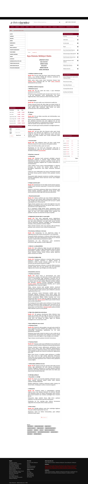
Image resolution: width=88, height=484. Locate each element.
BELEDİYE (22, 26)
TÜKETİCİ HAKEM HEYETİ (14, 49)
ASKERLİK (17, 26)
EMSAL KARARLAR (38, 26)
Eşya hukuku (30, 426)
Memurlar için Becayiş (13, 473)
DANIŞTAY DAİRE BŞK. (14, 54)
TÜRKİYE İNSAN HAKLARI (14, 63)
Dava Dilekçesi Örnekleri (14, 466)
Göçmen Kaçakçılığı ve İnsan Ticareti (16, 471)
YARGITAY (31, 26)
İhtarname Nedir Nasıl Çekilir (15, 472)
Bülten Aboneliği (30, 475)
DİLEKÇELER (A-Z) (62, 26)
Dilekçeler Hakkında (13, 478)
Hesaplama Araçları (13, 462)
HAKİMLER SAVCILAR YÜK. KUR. (15, 61)
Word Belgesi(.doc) (44, 417)
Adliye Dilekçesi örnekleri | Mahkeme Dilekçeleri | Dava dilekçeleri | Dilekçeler (60, 462)
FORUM (49, 26)
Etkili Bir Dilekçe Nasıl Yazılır (15, 468)
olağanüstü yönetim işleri (50, 428)
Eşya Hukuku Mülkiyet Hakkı (19, 30)
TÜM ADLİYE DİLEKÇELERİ (14, 67)
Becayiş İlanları (30, 473)
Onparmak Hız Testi (31, 467)
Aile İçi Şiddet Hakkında (14, 465)
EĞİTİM (27, 26)
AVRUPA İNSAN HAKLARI (14, 65)
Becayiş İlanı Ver (30, 474)
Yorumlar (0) (34, 52)
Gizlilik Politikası (12, 469)
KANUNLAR (55, 26)
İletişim (28, 470)
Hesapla (12, 135)
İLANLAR (45, 26)
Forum (28, 463)
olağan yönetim (40, 428)
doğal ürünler (47, 426)
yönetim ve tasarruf (31, 428)
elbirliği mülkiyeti (37, 433)
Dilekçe (29, 52)
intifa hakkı (30, 433)
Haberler (29, 465)
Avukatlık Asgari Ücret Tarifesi (15, 463)
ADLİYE (12, 26)
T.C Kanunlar (11, 474)
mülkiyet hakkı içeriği (39, 426)
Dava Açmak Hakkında (13, 476)
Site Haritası (29, 476)
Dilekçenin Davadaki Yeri (14, 467)
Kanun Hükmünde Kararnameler (15, 477)
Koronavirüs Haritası (31, 466)
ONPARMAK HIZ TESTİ (70, 26)
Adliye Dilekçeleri (12, 482)
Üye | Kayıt (29, 472)
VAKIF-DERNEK (12, 52)
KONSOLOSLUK (12, 43)
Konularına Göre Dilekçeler (32, 462)
